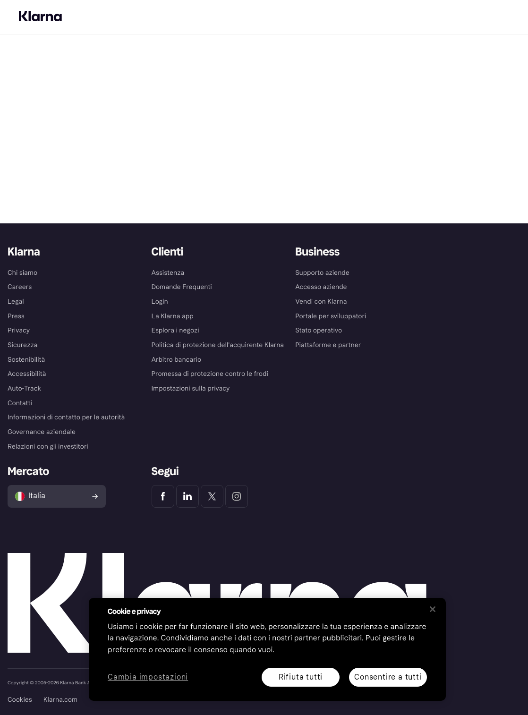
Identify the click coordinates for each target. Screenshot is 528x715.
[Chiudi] (432, 609)
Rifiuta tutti (301, 676)
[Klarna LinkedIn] (187, 496)
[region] (267, 649)
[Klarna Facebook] (163, 496)
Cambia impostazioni (148, 677)
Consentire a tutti (387, 676)
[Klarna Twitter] (212, 496)
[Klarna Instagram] (236, 496)
